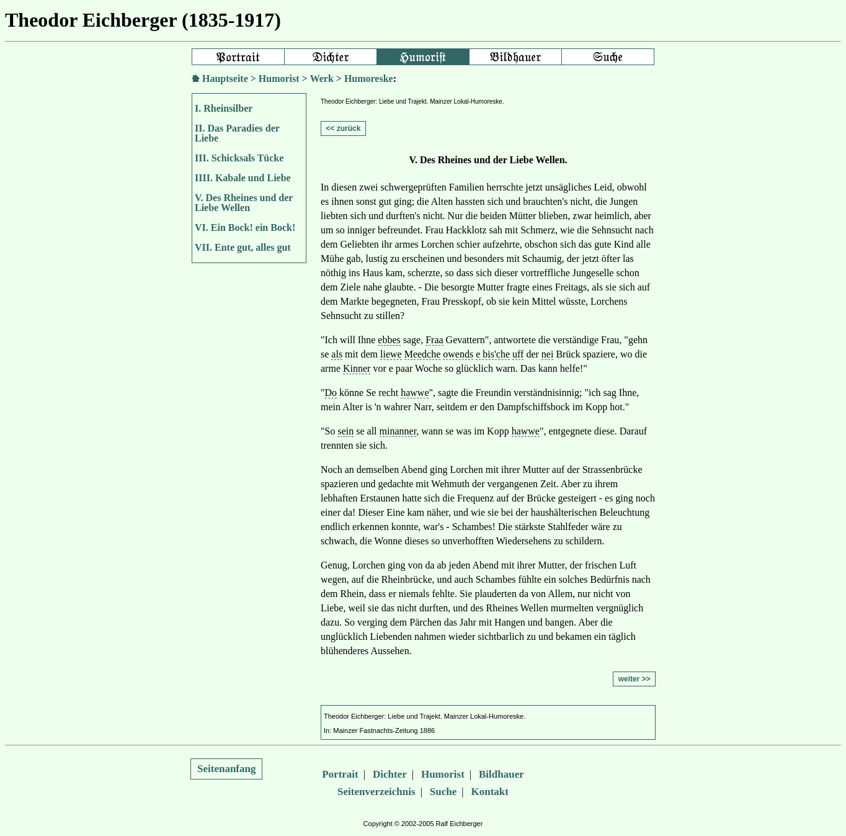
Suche (443, 792)
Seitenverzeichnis (376, 792)
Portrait (340, 774)
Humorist (279, 78)
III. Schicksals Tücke (239, 158)
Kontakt (490, 792)
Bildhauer (501, 774)
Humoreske (368, 78)
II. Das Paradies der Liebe (237, 133)
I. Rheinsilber (223, 108)
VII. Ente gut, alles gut (243, 247)
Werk (322, 78)
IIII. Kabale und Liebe (243, 178)
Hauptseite (225, 78)
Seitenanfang (226, 769)
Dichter (390, 774)
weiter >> (634, 679)
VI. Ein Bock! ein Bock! (245, 227)
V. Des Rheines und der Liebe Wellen (244, 202)
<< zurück (343, 128)
